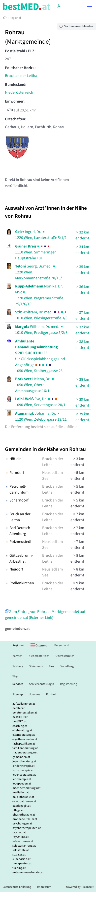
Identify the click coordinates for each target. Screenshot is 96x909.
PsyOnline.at (20, 837)
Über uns (34, 694)
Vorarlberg (67, 666)
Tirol (52, 666)
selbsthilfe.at (20, 850)
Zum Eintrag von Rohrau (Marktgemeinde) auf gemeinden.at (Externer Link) (45, 614)
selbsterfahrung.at (24, 846)
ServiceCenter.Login (41, 684)
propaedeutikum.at (24, 819)
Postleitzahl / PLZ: (20, 51)
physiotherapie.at (23, 815)
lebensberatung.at (24, 775)
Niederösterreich (19, 92)
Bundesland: (15, 84)
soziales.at (19, 855)
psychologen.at (22, 823)
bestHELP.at (20, 717)
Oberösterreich (65, 656)
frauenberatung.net (24, 752)
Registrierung (68, 684)
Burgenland (61, 645)
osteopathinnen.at (24, 801)
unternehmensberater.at (27, 872)
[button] (90, 6)
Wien (15, 677)
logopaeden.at (21, 784)
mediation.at (20, 792)
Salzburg (17, 666)
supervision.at (21, 859)
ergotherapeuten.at (24, 739)
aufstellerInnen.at (23, 704)
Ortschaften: (15, 119)
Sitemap (17, 694)
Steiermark (36, 666)
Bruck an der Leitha (21, 75)
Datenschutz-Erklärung (16, 887)
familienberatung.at (25, 748)
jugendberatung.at (24, 761)
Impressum (44, 887)
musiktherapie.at (23, 797)
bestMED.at (19, 721)
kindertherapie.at (23, 766)
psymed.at (19, 832)
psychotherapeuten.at (26, 828)
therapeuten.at (22, 863)
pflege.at (18, 810)
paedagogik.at (21, 806)
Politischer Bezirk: (20, 68)
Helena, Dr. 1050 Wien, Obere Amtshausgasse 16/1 (35, 384)
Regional (15, 18)
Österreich (39, 645)
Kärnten (17, 656)
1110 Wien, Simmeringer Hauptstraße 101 (35, 252)
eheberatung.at (22, 730)
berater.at (18, 708)
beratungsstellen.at (24, 713)
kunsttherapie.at (22, 770)
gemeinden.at (21, 757)
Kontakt (51, 694)
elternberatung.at (23, 735)
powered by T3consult (79, 887)
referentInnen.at (22, 841)
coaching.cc (19, 726)
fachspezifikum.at (23, 744)
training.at (19, 868)
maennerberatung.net (26, 788)
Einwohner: (15, 101)
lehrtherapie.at (21, 779)
